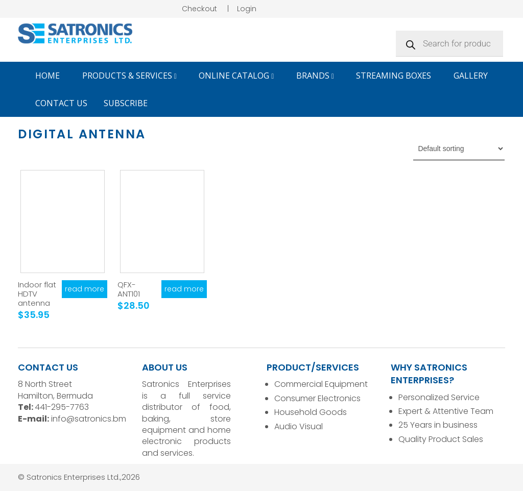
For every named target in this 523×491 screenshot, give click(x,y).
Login (246, 9)
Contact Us (61, 103)
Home (47, 75)
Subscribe (126, 103)
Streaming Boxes (393, 75)
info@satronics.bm (88, 419)
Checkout (199, 9)
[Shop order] (459, 148)
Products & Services (129, 75)
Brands (315, 75)
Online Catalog (236, 75)
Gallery (471, 75)
